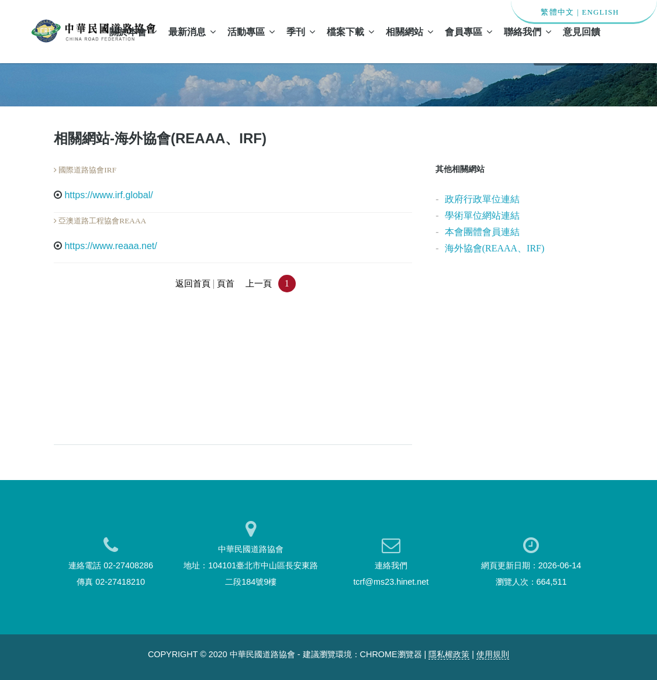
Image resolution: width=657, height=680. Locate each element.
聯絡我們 (527, 31)
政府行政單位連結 (482, 199)
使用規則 (492, 654)
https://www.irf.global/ (108, 195)
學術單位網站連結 (482, 215)
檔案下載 (350, 31)
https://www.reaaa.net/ (110, 246)
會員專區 (468, 31)
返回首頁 (192, 283)
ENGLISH (600, 12)
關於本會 (133, 31)
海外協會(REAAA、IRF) (495, 248)
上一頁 (258, 283)
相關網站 (409, 31)
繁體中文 (557, 12)
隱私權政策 (448, 654)
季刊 (300, 31)
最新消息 (192, 31)
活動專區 (251, 31)
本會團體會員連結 (482, 232)
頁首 (225, 283)
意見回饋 (581, 31)
